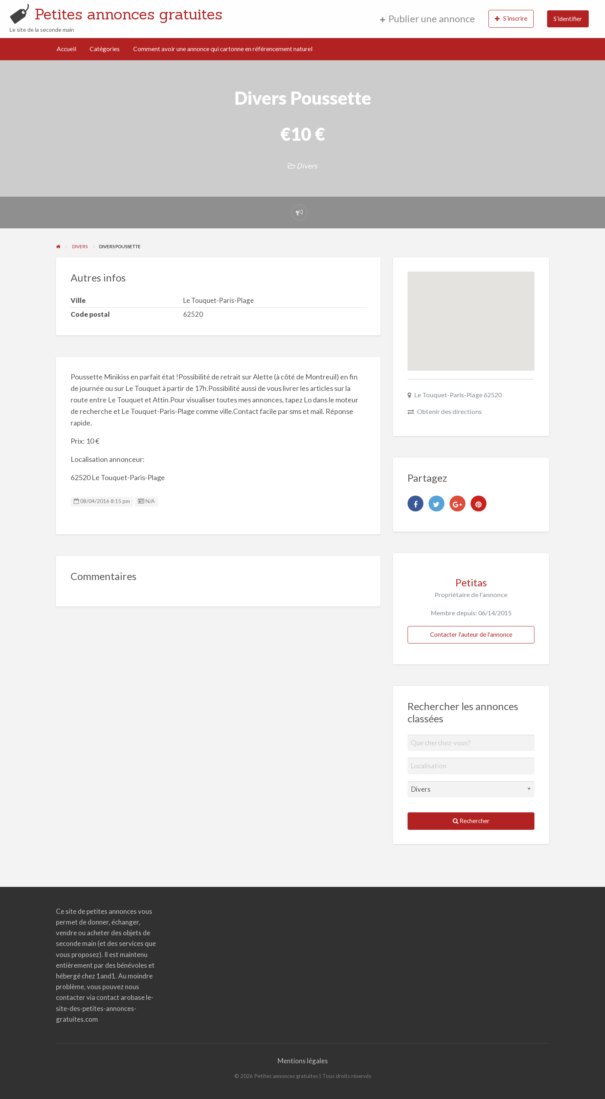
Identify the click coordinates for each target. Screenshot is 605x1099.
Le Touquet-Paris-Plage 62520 (458, 394)
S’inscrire (511, 18)
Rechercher (471, 820)
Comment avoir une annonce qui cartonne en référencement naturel (222, 48)
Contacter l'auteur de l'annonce (471, 634)
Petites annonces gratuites (128, 13)
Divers (307, 165)
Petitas (471, 582)
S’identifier (567, 18)
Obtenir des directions (449, 411)
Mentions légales (303, 1061)
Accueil (66, 48)
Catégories (105, 48)
